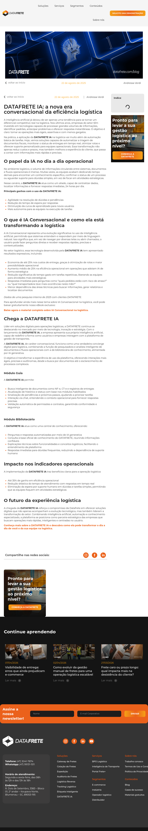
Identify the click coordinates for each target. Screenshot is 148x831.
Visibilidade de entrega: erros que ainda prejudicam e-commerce (25, 671)
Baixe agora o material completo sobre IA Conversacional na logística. (46, 310)
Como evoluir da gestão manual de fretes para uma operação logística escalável (73, 671)
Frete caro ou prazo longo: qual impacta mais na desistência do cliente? (120, 671)
